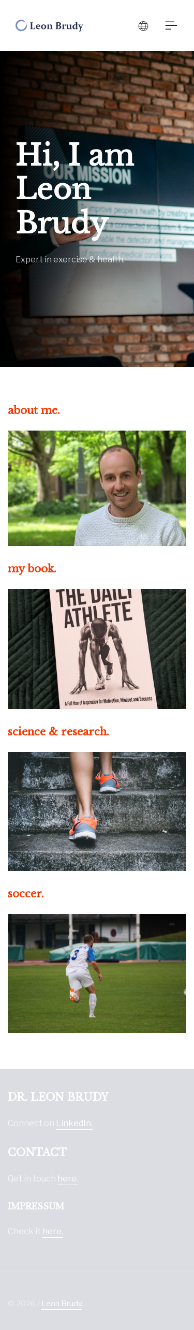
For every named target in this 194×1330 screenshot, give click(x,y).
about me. (34, 410)
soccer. (26, 894)
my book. (32, 569)
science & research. (58, 732)
